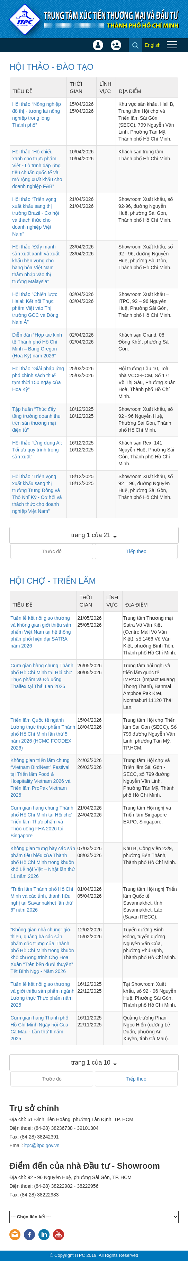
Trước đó (52, 551)
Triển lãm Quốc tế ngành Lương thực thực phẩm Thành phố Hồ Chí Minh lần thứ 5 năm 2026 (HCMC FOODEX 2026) (42, 734)
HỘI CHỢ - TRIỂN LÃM (52, 580)
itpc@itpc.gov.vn (42, 1145)
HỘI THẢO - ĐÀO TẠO (51, 66)
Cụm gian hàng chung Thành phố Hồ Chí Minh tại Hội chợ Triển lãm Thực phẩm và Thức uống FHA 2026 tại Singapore (41, 821)
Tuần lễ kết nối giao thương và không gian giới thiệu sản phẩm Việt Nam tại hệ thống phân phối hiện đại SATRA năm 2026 (40, 632)
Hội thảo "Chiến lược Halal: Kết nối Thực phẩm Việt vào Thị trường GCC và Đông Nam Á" (35, 308)
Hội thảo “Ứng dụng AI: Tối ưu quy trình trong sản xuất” (37, 449)
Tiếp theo (136, 551)
